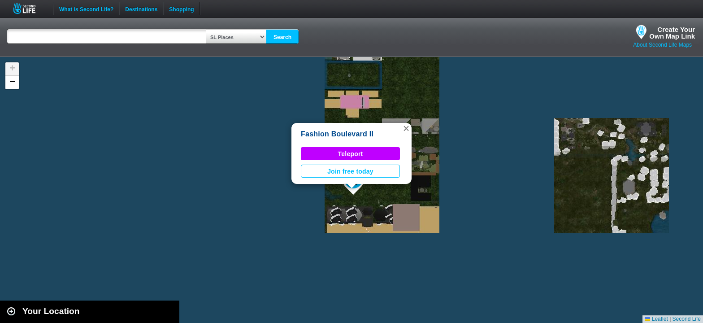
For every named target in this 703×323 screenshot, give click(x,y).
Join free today (350, 171)
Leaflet (656, 319)
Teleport (350, 153)
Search (282, 37)
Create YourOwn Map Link (672, 33)
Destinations (141, 8)
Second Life (29, 8)
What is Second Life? (86, 8)
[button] (406, 128)
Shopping (181, 8)
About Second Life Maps (662, 45)
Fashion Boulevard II (337, 134)
